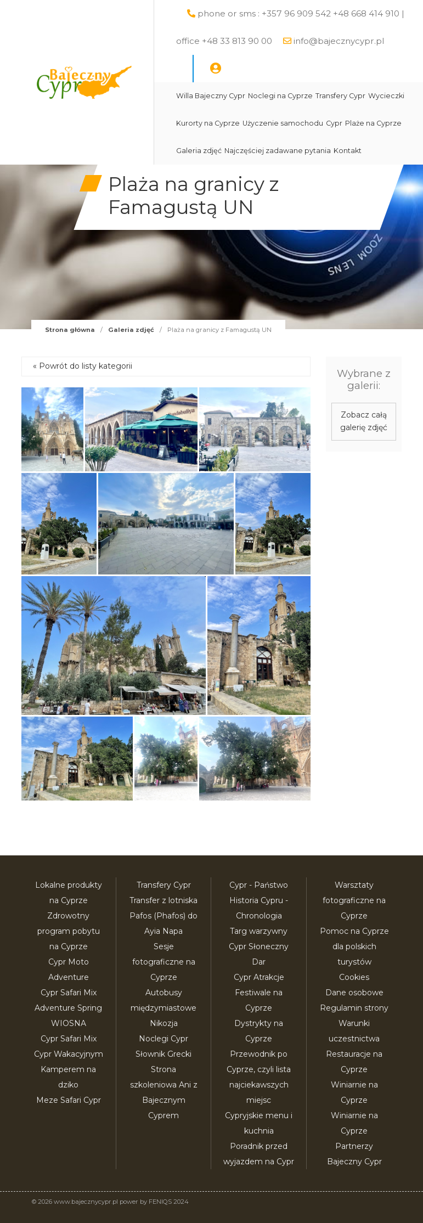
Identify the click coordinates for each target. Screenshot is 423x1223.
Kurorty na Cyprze (208, 123)
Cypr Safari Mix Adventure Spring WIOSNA (68, 1008)
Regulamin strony (354, 1008)
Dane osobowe (354, 992)
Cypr (334, 123)
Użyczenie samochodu (282, 123)
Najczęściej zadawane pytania (277, 150)
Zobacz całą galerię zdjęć (363, 421)
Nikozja (164, 1023)
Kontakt (348, 150)
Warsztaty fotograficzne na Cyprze (354, 900)
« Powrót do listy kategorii (82, 366)
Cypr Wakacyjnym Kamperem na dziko (68, 1069)
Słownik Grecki (163, 1054)
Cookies (354, 977)
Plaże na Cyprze (373, 123)
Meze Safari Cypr (68, 1100)
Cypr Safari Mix (69, 1039)
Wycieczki (386, 96)
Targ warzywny (258, 931)
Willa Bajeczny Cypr (210, 96)
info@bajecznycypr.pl (339, 41)
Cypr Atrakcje (259, 977)
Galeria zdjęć (199, 150)
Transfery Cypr (340, 96)
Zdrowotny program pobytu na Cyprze (68, 931)
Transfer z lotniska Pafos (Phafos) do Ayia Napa (163, 915)
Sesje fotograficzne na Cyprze (163, 962)
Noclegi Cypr (163, 1039)
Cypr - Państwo (258, 885)
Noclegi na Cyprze (280, 96)
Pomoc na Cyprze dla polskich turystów (354, 946)
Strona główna (70, 330)
